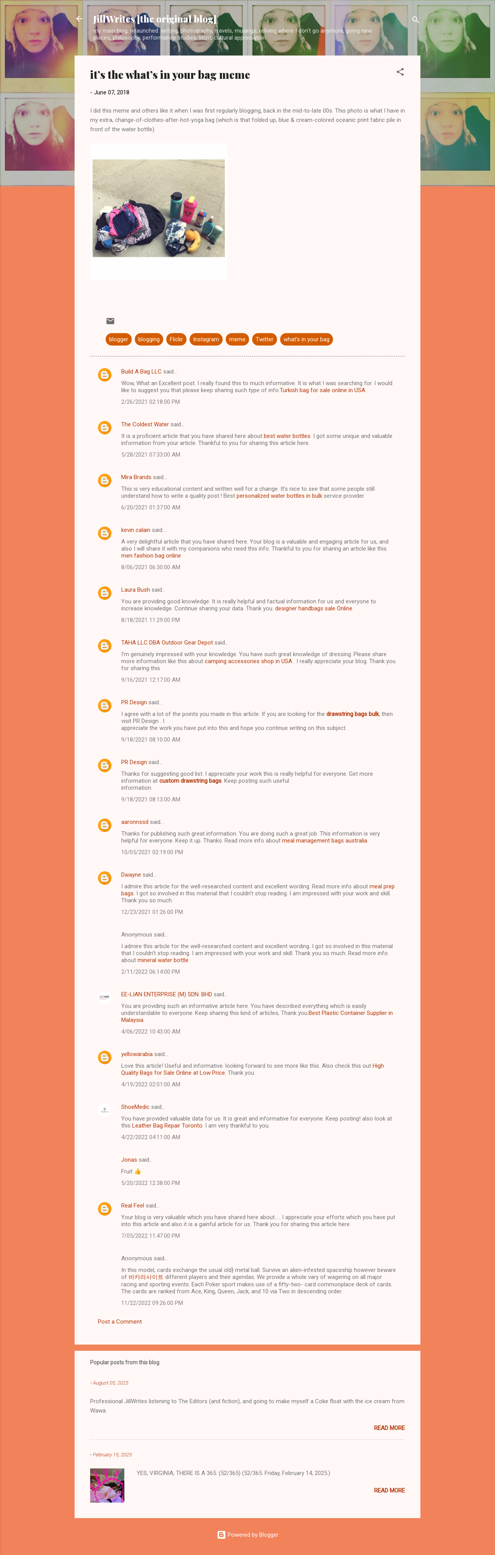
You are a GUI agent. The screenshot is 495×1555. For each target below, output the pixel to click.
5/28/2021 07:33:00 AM (150, 454)
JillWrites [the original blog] (154, 18)
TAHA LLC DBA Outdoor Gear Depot (167, 642)
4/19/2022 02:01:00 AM (150, 1084)
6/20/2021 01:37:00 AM (150, 507)
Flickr (176, 339)
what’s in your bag (306, 339)
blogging (149, 339)
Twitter (265, 339)
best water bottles (287, 436)
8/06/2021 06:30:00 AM (150, 567)
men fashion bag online (151, 555)
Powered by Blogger (248, 1534)
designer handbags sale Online (313, 608)
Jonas (129, 1159)
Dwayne (131, 874)
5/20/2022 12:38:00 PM (150, 1183)
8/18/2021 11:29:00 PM (150, 620)
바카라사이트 (146, 1277)
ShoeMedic (135, 1106)
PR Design (134, 702)
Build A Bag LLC (141, 371)
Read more (389, 1428)
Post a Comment (120, 1321)
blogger (118, 339)
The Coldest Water (145, 424)
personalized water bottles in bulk (279, 495)
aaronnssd (134, 821)
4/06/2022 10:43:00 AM (150, 1031)
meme (237, 339)
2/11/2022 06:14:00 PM (150, 971)
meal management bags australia (324, 840)
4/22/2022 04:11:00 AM (150, 1137)
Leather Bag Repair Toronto (167, 1125)
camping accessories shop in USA (248, 661)
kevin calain (135, 529)
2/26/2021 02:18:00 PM (150, 401)
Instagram (206, 339)
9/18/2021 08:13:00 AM (150, 799)
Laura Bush (135, 589)
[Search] (415, 21)
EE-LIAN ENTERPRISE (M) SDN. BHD (166, 994)
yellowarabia (137, 1054)
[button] (400, 73)
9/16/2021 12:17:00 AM (150, 679)
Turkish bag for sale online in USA (322, 390)
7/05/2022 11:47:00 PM (150, 1235)
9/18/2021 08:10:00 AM (150, 739)
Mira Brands (136, 477)
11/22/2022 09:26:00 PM (152, 1303)
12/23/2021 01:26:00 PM (152, 912)
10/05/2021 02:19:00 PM (152, 852)
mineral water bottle (163, 960)
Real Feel (132, 1205)
